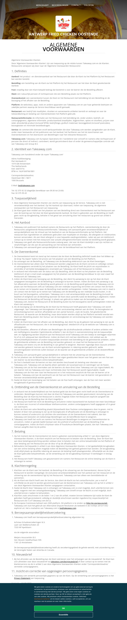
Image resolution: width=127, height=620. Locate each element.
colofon (89, 5)
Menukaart (42, 5)
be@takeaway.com (26, 185)
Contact (76, 5)
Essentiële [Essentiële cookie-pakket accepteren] (63, 615)
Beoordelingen (60, 5)
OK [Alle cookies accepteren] (63, 608)
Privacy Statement (22, 578)
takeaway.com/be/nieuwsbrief (64, 561)
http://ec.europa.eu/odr (97, 503)
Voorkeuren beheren (42, 599)
